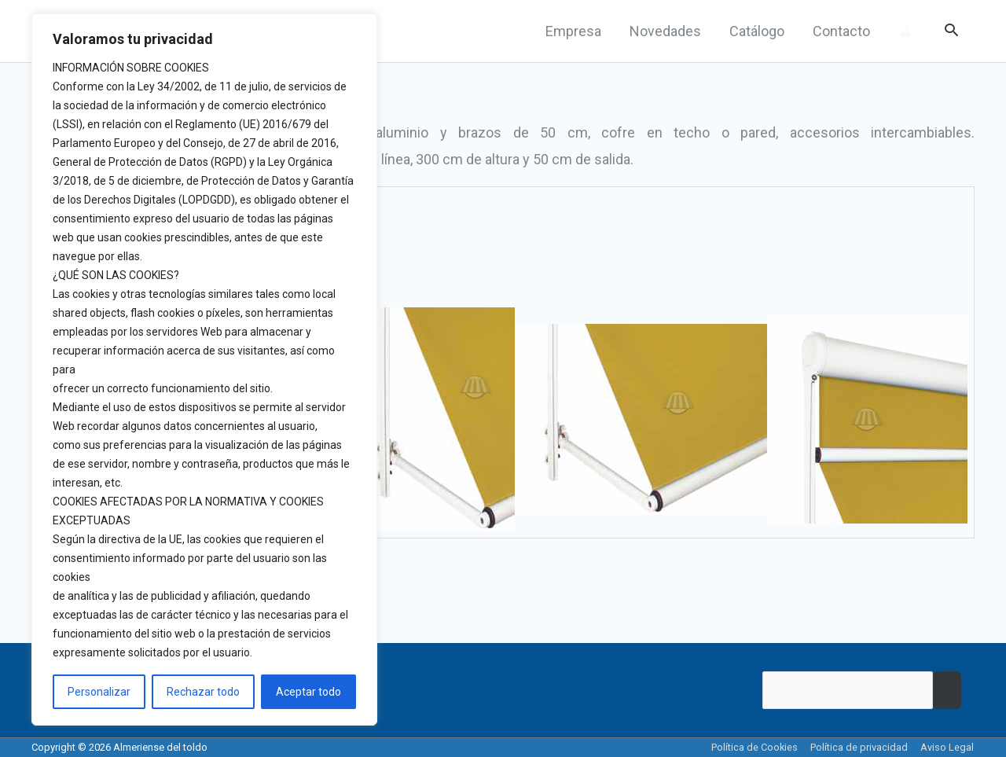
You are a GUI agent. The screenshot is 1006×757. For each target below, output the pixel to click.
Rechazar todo (203, 691)
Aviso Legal (948, 747)
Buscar (947, 691)
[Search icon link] (951, 31)
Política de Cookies (755, 747)
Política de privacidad (860, 747)
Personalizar (99, 691)
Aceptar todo (308, 691)
